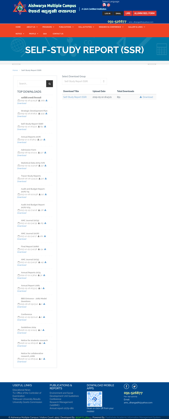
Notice (19, 34)
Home (18, 27)
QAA (45, 34)
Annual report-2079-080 (62, 408)
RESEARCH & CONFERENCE (110, 27)
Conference (55, 399)
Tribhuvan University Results (27, 399)
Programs (47, 27)
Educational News (21, 390)
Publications (65, 27)
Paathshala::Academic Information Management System (132, 417)
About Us (31, 27)
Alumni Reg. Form (144, 13)
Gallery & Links (135, 27)
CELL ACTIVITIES (85, 27)
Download (146, 97)
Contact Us (58, 34)
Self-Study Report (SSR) (75, 97)
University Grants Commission (27, 402)
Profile (32, 34)
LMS (128, 13)
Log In (107, 14)
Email (118, 14)
